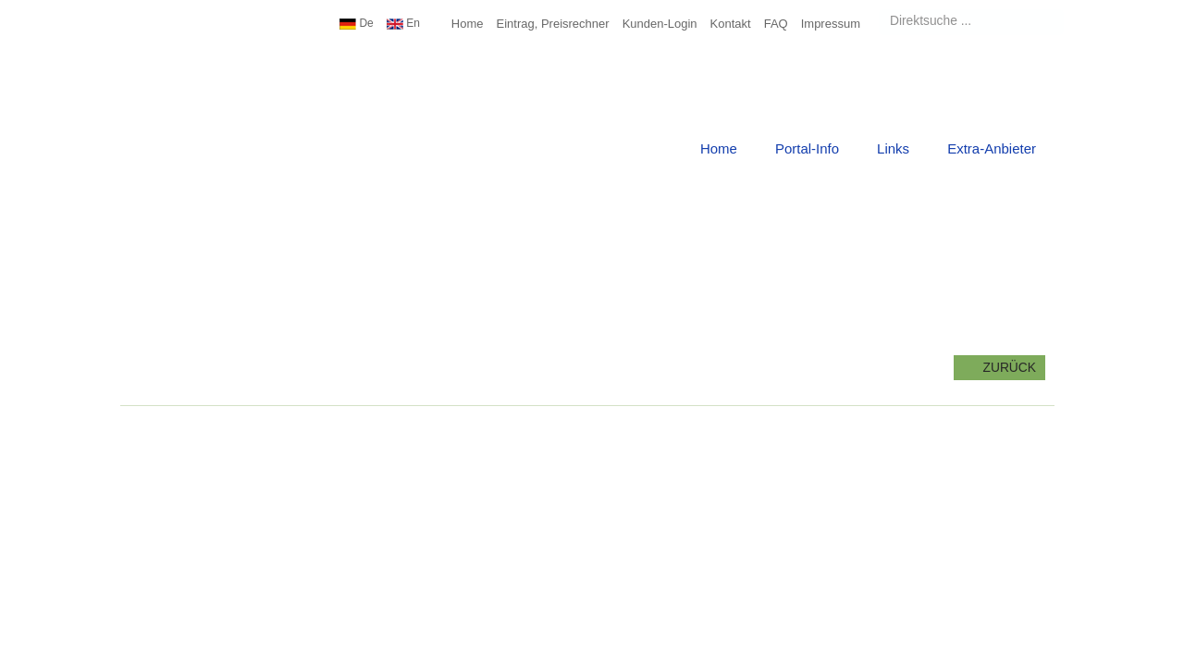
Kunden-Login (660, 24)
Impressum (830, 24)
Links (893, 148)
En (403, 23)
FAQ (776, 24)
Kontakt (730, 24)
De (356, 23)
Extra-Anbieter (991, 148)
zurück (999, 368)
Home (467, 24)
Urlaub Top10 (199, 69)
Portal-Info (807, 148)
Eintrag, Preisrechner (553, 24)
